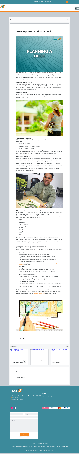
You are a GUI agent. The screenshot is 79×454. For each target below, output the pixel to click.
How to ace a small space (39, 361)
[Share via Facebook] (17, 338)
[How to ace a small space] (39, 354)
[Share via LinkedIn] (23, 338)
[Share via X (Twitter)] (20, 338)
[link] (67, 1)
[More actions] (62, 28)
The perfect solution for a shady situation (59, 361)
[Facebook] (15, 408)
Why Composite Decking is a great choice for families (19, 361)
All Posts (12, 19)
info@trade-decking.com (45, 1)
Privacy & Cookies (39, 450)
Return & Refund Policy (48, 450)
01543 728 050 (33, 1)
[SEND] (24, 434)
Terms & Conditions (30, 450)
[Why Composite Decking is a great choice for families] (19, 354)
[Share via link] (26, 338)
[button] (24, 7)
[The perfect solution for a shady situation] (60, 354)
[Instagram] (12, 408)
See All (67, 346)
